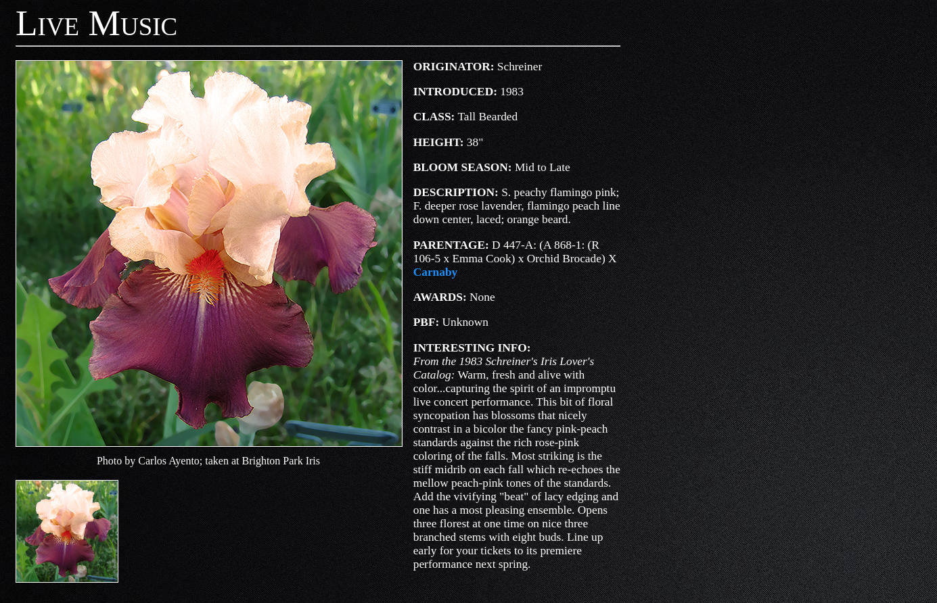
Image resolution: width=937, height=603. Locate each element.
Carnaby (435, 272)
